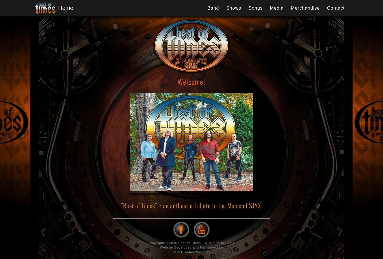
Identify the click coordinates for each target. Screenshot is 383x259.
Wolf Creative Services (191, 252)
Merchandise (305, 8)
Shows (233, 8)
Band (213, 8)
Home (52, 8)
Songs (256, 8)
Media (277, 8)
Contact (336, 8)
